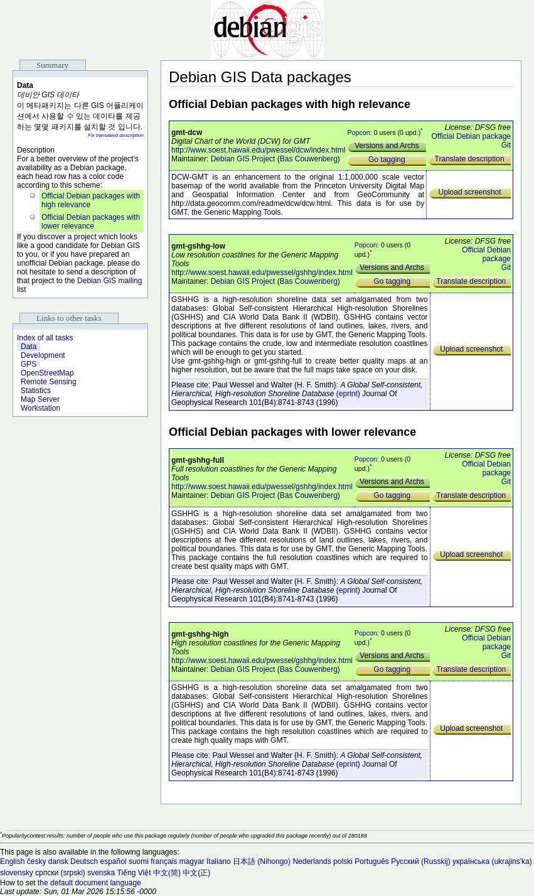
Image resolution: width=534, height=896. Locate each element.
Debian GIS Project (243, 158)
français (164, 861)
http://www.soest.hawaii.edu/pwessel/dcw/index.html (258, 150)
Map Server (40, 399)
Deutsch (84, 861)
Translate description (470, 158)
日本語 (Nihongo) (262, 861)
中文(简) (167, 872)
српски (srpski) (60, 872)
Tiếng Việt (134, 872)
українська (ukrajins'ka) (492, 861)
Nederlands (311, 861)
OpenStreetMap (47, 373)
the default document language (89, 882)
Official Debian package (471, 136)
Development (43, 355)
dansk (58, 861)
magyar (192, 861)
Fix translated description (116, 135)
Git (506, 145)
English (12, 861)
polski (343, 861)
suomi (139, 861)
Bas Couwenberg (309, 158)
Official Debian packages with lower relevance (90, 221)
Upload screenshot (470, 192)
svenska (101, 872)
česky (36, 861)
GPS (28, 364)
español (113, 861)
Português (372, 861)
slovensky (16, 872)
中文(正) (196, 872)
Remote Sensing (49, 381)
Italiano (218, 861)
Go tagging (386, 159)
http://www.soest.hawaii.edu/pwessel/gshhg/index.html (262, 272)
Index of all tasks (45, 337)
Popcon (358, 132)
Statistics (36, 390)
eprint (348, 393)
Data (28, 346)
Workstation (40, 408)
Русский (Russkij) (421, 861)
